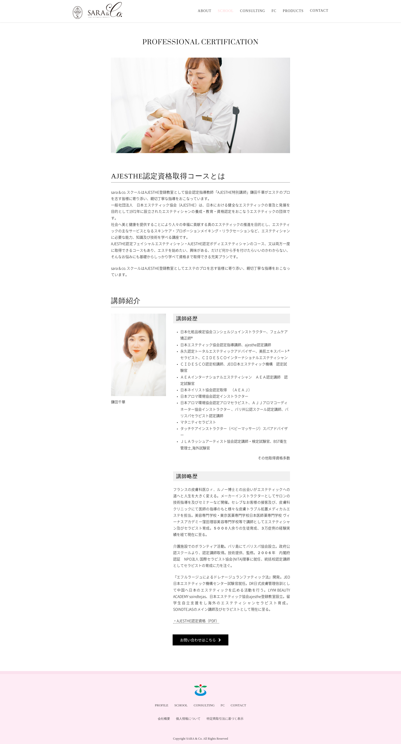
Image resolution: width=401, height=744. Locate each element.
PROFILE (162, 705)
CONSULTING (204, 705)
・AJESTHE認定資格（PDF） (196, 620)
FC (223, 705)
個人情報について (188, 718)
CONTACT (238, 705)
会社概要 (164, 718)
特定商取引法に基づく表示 (225, 718)
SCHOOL (181, 705)
